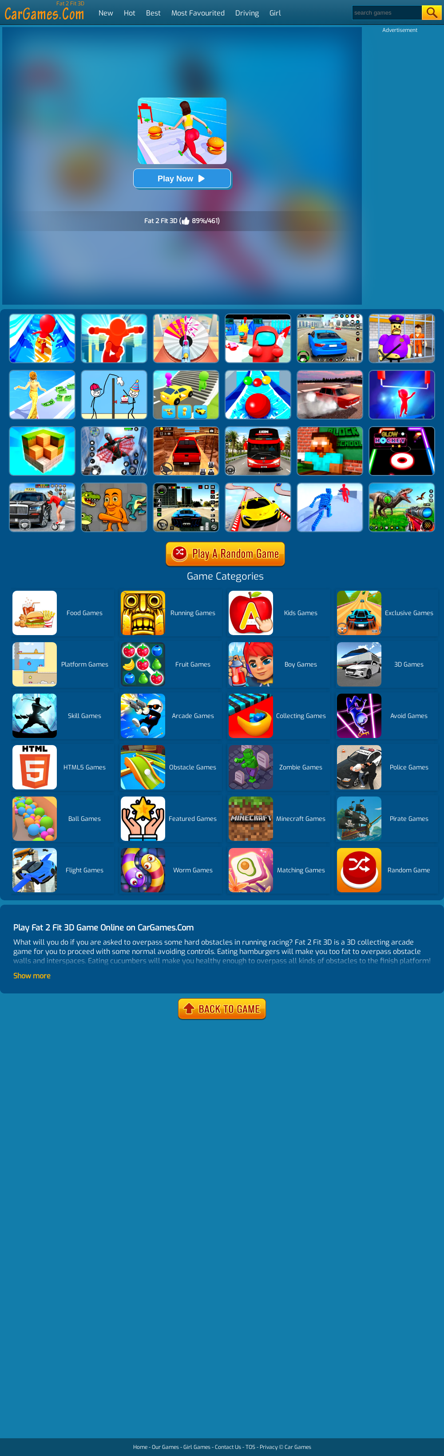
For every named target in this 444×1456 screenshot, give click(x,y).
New (106, 13)
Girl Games (196, 1447)
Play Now (182, 178)
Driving (247, 13)
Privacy (269, 1447)
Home (140, 1447)
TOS (250, 1447)
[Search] (386, 12)
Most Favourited (198, 13)
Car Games (298, 1447)
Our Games (165, 1447)
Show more (32, 976)
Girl (275, 13)
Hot (129, 13)
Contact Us (228, 1447)
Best (153, 13)
